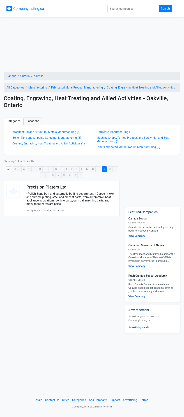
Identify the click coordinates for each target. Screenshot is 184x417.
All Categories (15, 87)
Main (39, 400)
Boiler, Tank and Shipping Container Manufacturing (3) (46, 137)
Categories (13, 121)
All (8, 169)
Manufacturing (37, 87)
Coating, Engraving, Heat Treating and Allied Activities (141, 87)
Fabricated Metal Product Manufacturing (77, 87)
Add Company (98, 400)
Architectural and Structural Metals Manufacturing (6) (46, 132)
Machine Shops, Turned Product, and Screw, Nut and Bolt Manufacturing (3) (132, 139)
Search (165, 8)
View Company (136, 235)
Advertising (130, 400)
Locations (33, 121)
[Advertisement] (92, 45)
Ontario (25, 76)
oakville (38, 76)
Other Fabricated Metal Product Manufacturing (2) (128, 147)
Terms (144, 400)
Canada (11, 76)
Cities (65, 400)
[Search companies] (133, 8)
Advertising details (139, 327)
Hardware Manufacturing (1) (114, 132)
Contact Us (52, 400)
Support (115, 400)
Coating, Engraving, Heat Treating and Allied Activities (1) (48, 143)
